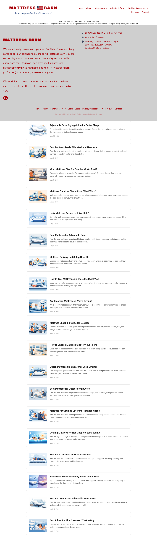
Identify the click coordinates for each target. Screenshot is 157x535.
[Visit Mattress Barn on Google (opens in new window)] (5, 98)
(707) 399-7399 (99, 37)
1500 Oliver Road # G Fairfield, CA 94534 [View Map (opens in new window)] (104, 32)
